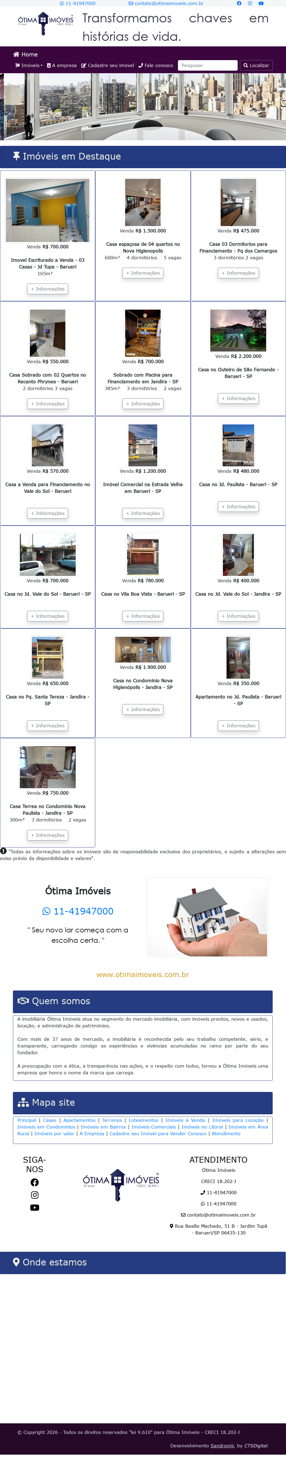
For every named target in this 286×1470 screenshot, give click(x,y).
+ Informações (48, 288)
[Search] (208, 65)
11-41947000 (78, 3)
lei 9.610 (141, 1447)
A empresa (62, 65)
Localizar (256, 65)
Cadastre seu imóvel (107, 65)
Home (25, 54)
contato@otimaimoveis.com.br (166, 3)
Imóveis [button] (27, 65)
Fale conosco (156, 65)
